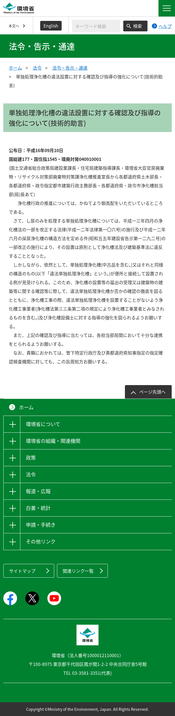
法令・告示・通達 (70, 67)
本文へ (14, 25)
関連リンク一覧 (78, 570)
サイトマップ (22, 570)
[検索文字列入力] (96, 26)
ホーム (15, 67)
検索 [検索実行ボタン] (137, 26)
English (50, 25)
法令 (37, 67)
